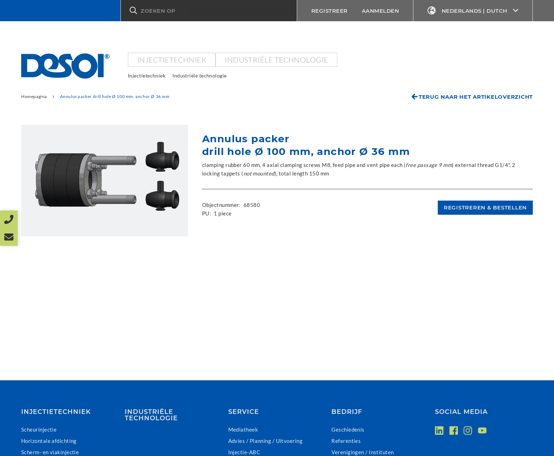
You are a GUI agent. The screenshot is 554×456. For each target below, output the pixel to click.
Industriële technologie (276, 59)
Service (243, 412)
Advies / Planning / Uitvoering (265, 441)
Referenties (346, 441)
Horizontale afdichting (49, 441)
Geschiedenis (347, 429)
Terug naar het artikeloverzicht (476, 96)
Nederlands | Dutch (473, 11)
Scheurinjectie (39, 429)
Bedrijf (346, 412)
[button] (209, 10)
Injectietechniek (171, 59)
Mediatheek (243, 429)
